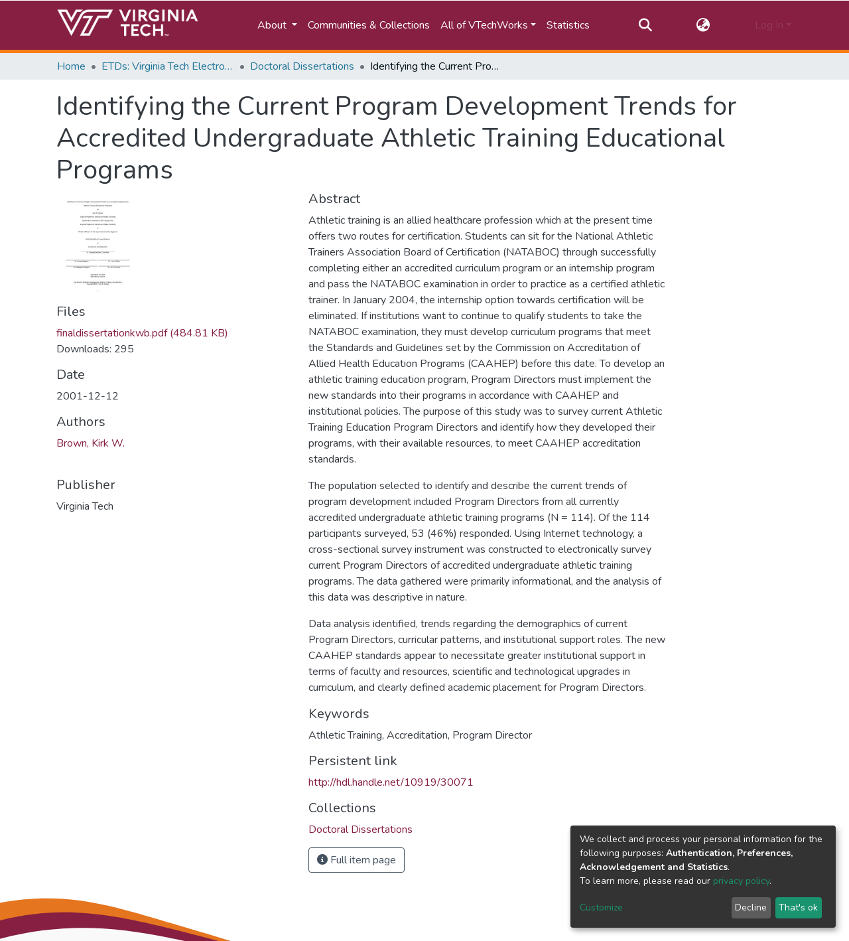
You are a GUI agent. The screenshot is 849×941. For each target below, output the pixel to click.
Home (71, 66)
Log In (769, 25)
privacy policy (741, 881)
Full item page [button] (356, 860)
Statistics (568, 25)
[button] (703, 25)
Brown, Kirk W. (90, 443)
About (273, 25)
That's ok (798, 907)
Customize (601, 907)
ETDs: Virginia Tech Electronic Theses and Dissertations (167, 66)
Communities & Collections (369, 25)
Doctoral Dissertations (302, 66)
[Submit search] (645, 25)
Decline (751, 907)
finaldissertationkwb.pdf (142, 333)
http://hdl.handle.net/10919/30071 (391, 782)
